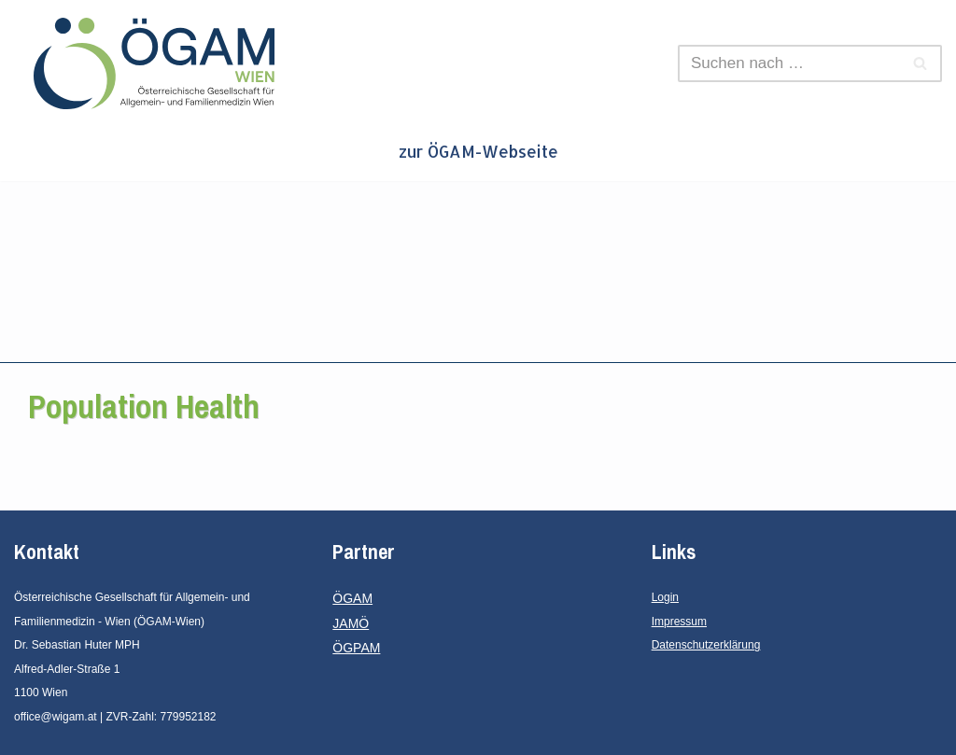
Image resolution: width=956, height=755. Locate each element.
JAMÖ (350, 623)
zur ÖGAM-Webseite (478, 151)
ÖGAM (352, 598)
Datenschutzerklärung (706, 644)
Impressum (679, 621)
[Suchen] (789, 63)
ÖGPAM (356, 647)
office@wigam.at (55, 716)
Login (665, 597)
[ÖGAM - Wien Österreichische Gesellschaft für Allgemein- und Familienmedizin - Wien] (158, 63)
